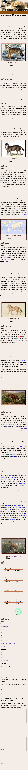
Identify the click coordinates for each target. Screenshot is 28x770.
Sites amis (2, 760)
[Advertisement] (13, 70)
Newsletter (2, 732)
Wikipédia (3, 646)
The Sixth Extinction (5, 657)
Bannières (1, 721)
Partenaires (2, 757)
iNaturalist (15, 320)
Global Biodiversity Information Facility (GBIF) (8, 654)
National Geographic (17, 556)
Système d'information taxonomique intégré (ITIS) (9, 643)
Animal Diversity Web (5, 626)
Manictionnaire (2, 743)
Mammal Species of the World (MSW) (7, 637)
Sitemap (1, 763)
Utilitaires (1, 746)
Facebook (1, 735)
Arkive (3, 629)
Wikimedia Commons (5, 660)
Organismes (2, 749)
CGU (1, 718)
